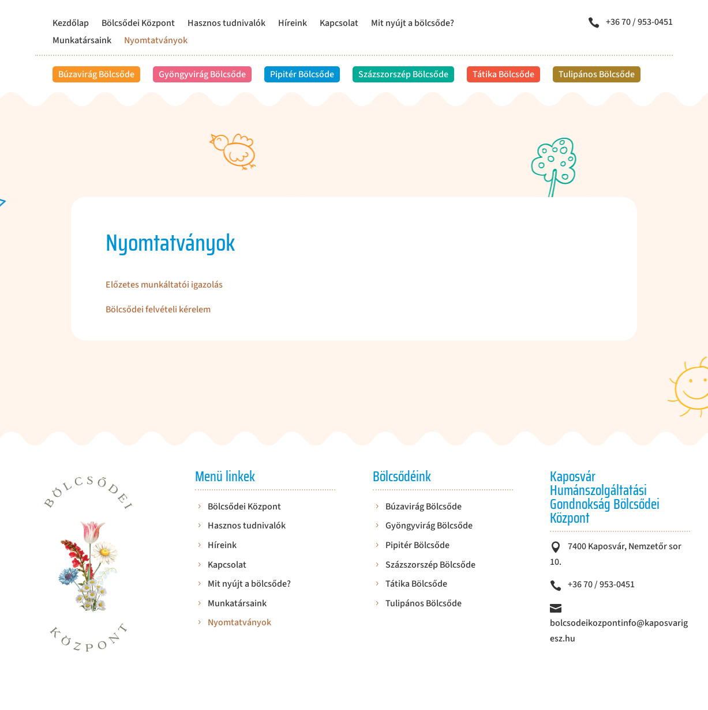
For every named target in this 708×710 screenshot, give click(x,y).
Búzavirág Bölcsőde (96, 74)
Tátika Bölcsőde (503, 74)
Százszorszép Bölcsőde (403, 74)
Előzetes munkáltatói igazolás (164, 284)
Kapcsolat (339, 24)
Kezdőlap (71, 24)
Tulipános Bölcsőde (597, 74)
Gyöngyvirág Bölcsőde (202, 74)
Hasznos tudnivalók (226, 24)
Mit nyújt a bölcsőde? (412, 24)
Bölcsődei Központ (138, 24)
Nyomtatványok (156, 41)
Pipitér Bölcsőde (302, 74)
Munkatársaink (82, 41)
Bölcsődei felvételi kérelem (158, 309)
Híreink (292, 24)
